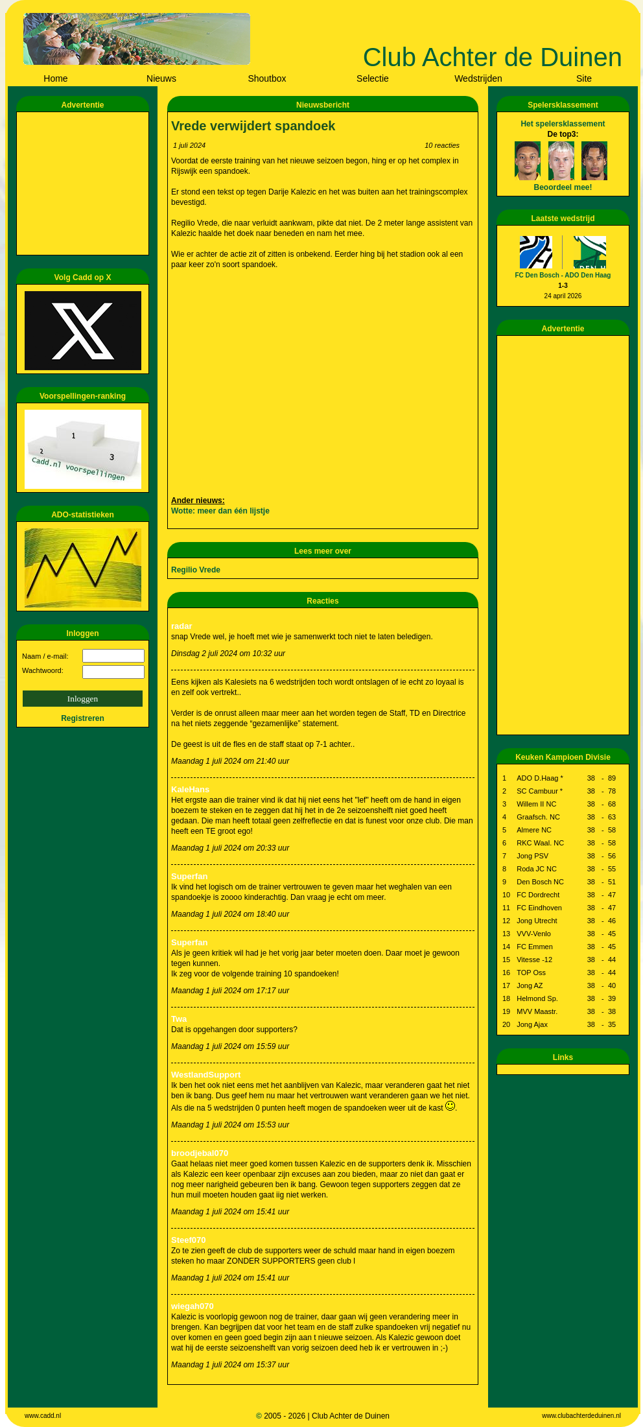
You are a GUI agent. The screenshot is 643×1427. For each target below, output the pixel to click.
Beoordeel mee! (562, 187)
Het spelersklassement (562, 123)
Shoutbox (267, 78)
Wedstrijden (478, 78)
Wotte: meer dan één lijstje (220, 510)
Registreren (82, 718)
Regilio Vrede (195, 569)
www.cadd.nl (43, 1415)
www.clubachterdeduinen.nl (581, 1415)
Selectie (373, 78)
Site (584, 78)
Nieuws (161, 78)
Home (55, 78)
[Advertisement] (85, 183)
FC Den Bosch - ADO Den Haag (563, 275)
